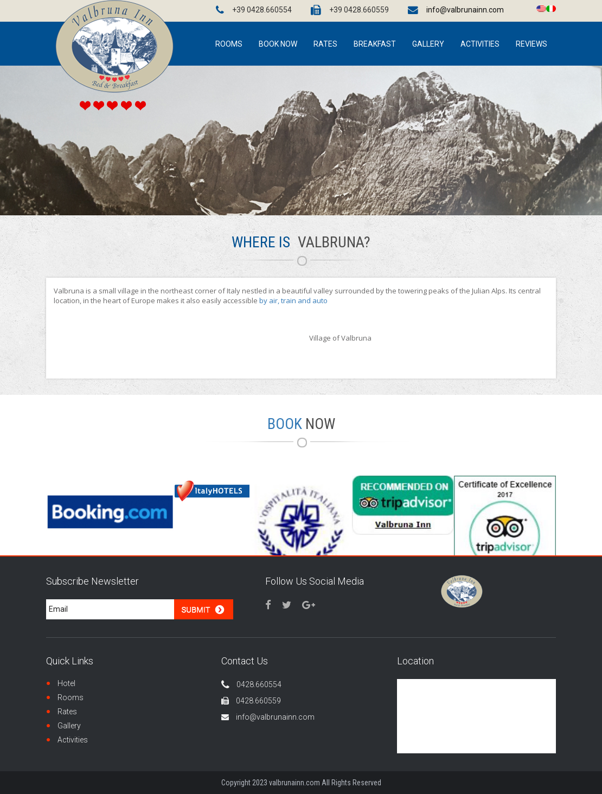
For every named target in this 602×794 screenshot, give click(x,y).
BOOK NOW (278, 44)
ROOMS (228, 44)
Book (301, 424)
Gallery (69, 725)
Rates (325, 44)
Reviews (531, 44)
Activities (72, 739)
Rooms (70, 697)
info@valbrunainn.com (465, 9)
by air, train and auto (293, 300)
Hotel (66, 683)
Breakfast (375, 44)
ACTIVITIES (479, 44)
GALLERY (428, 44)
